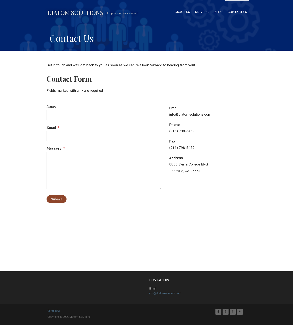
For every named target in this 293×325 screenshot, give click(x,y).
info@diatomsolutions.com (190, 114)
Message (56, 148)
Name (51, 106)
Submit (56, 199)
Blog (218, 12)
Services (202, 12)
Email (53, 127)
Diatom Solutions (75, 12)
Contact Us (237, 12)
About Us (182, 12)
